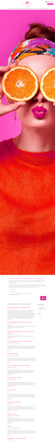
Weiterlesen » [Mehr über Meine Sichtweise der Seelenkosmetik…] (9, 319)
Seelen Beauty (16, 8)
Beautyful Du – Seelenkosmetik (21, 439)
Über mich (36, 8)
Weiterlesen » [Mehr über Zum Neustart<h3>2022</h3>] (9, 399)
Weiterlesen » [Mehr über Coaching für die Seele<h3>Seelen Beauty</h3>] (9, 411)
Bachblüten (11, 8)
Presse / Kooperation (42, 8)
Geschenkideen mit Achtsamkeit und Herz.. (20, 322)
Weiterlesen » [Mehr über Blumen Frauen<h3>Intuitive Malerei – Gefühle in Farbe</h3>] (9, 423)
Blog (47, 8)
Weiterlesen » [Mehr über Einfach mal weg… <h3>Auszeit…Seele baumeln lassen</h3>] (9, 362)
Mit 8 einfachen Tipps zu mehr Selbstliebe (21, 342)
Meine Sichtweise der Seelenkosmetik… (18, 307)
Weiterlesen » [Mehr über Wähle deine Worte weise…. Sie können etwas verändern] (9, 338)
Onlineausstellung (28, 8)
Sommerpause (42, 308)
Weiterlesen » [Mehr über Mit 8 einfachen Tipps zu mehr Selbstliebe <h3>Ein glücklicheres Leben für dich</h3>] (9, 350)
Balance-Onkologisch (22, 8)
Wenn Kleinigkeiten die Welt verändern (21, 366)
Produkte (33, 8)
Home (8, 8)
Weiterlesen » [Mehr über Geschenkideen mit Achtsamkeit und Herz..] (9, 328)
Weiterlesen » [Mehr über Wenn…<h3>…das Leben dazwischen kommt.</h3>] (9, 435)
